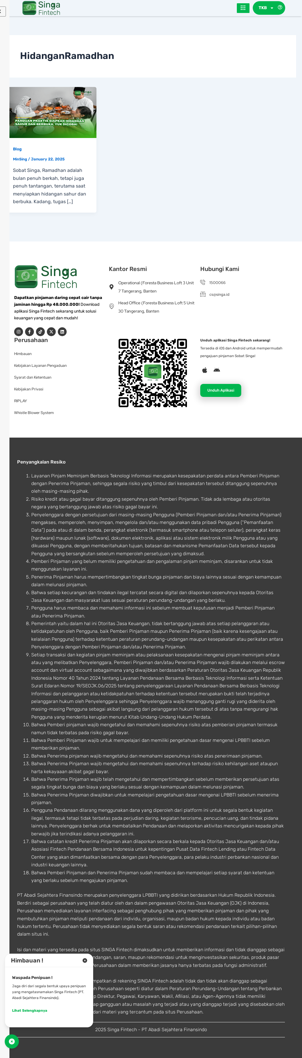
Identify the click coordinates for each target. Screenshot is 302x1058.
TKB (266, 8)
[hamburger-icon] (243, 8)
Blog (17, 149)
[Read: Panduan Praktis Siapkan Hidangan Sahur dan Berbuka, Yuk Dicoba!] (51, 112)
